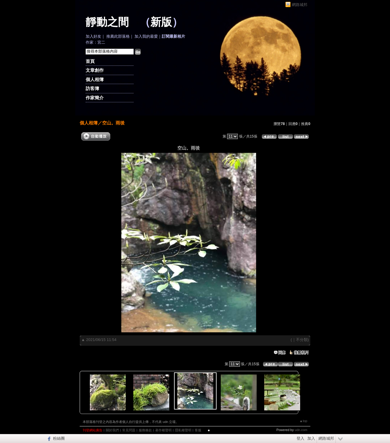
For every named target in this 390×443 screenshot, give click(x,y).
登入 (300, 438)
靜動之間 (107, 22)
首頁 (90, 61)
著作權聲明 (163, 430)
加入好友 (93, 36)
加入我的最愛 (146, 36)
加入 (311, 438)
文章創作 (95, 70)
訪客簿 (92, 88)
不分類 (302, 339)
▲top (303, 421)
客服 (198, 430)
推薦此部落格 (118, 36)
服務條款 (145, 430)
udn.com (301, 430)
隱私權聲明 (183, 430)
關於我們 (112, 430)
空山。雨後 (113, 122)
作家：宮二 (95, 42)
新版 (161, 22)
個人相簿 (95, 79)
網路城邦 (299, 4)
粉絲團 (59, 438)
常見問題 (128, 430)
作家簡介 (95, 97)
